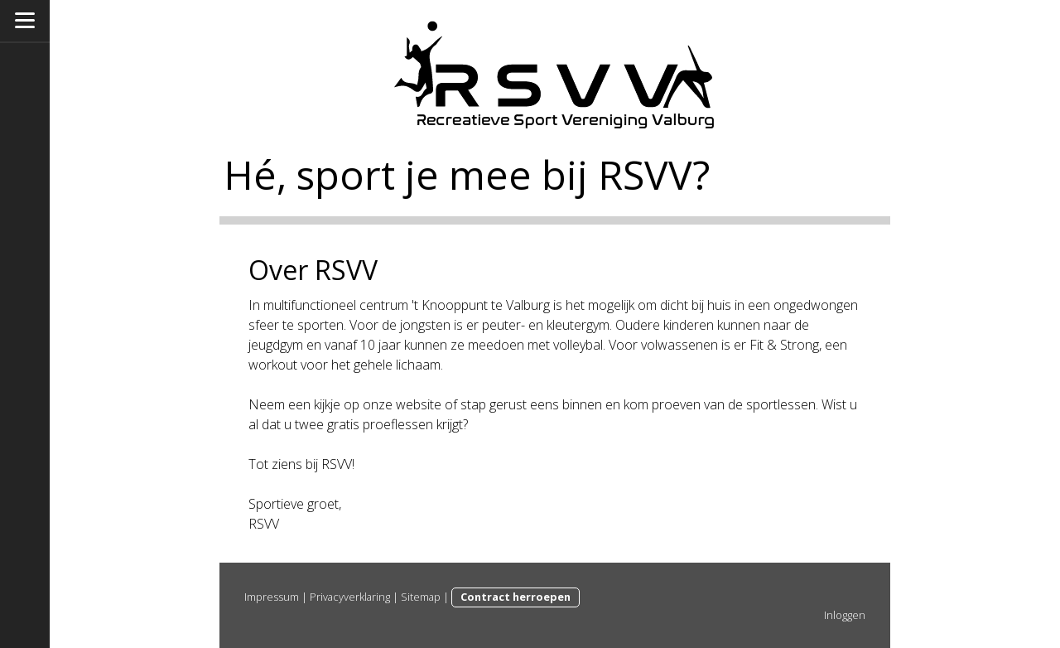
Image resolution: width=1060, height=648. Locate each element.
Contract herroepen (515, 596)
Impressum (271, 596)
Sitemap (421, 596)
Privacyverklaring (350, 596)
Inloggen (844, 614)
